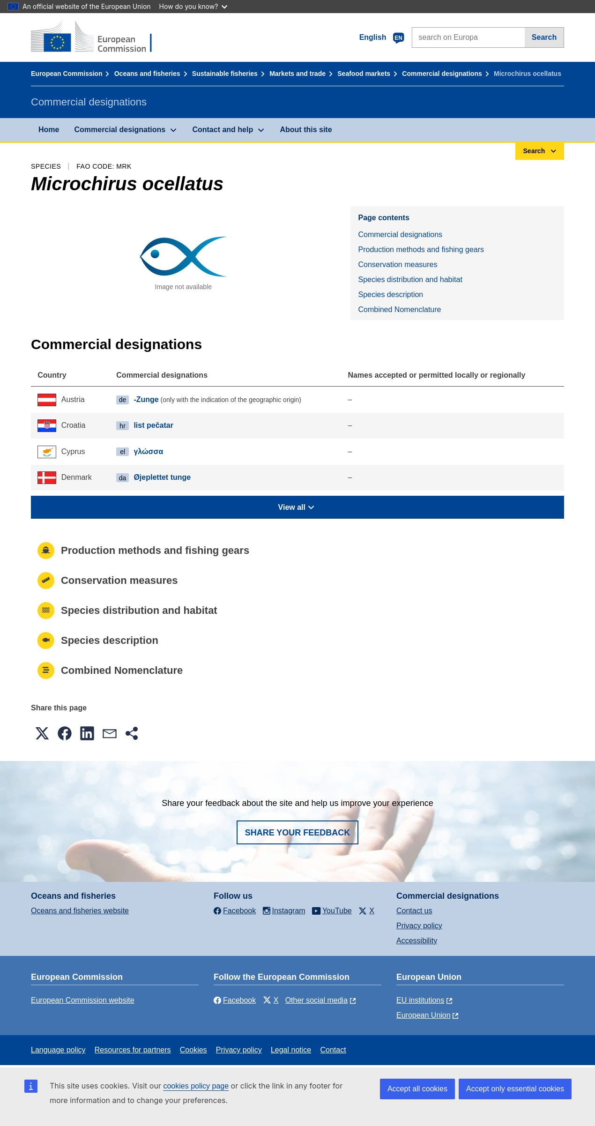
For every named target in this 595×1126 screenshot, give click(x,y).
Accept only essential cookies (515, 1089)
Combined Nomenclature (399, 309)
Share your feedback (297, 832)
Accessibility (416, 941)
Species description (390, 294)
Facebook (235, 1000)
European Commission (66, 73)
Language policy (58, 1050)
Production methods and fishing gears (421, 250)
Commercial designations (442, 73)
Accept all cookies (417, 1089)
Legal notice (291, 1050)
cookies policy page (196, 1086)
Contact (333, 1050)
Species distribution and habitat (410, 279)
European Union (423, 1015)
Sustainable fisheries (225, 73)
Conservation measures (397, 264)
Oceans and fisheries (147, 73)
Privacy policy (419, 926)
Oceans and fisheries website (80, 911)
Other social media (316, 1000)
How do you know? (193, 6)
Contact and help (222, 130)
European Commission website (82, 1000)
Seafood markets (363, 73)
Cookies (193, 1050)
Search (544, 37)
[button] (42, 733)
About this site (306, 130)
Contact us (414, 911)
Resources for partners (133, 1050)
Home (48, 130)
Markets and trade (297, 73)
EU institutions (420, 1000)
